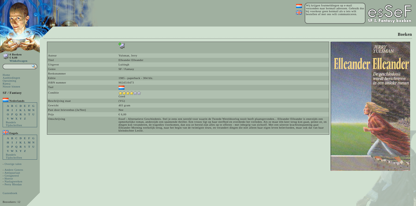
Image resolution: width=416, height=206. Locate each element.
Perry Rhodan (13, 184)
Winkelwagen (18, 60)
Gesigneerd (12, 175)
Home (6, 74)
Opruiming (9, 80)
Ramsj (7, 83)
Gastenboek (10, 193)
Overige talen (13, 164)
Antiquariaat (12, 172)
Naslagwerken (13, 181)
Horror (9, 178)
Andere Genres (14, 169)
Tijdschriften (14, 125)
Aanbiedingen (11, 77)
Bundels (11, 122)
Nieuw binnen (11, 86)
